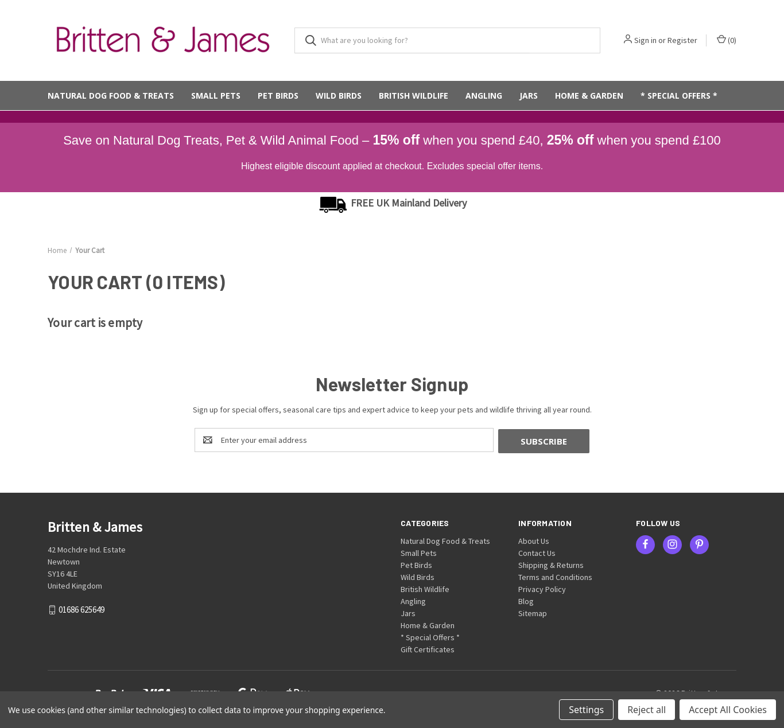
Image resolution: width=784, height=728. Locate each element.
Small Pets (215, 95)
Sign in (645, 40)
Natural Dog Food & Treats (111, 95)
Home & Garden (589, 95)
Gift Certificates (428, 648)
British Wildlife (413, 95)
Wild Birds (339, 95)
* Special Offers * (679, 95)
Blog (526, 600)
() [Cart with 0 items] (726, 39)
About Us (533, 540)
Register (682, 40)
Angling (483, 95)
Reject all (646, 709)
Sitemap (532, 612)
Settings (586, 709)
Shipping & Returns (551, 564)
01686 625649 (81, 608)
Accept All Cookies (728, 709)
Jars (528, 95)
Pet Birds (278, 95)
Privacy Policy (542, 588)
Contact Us (537, 552)
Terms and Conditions (555, 576)
